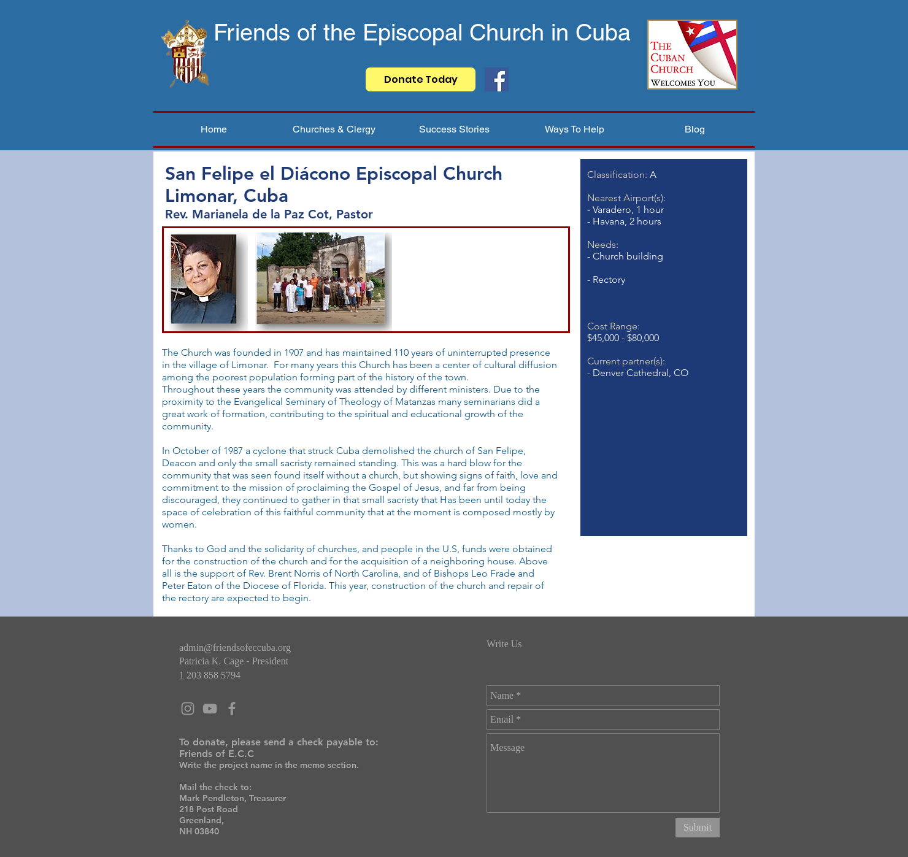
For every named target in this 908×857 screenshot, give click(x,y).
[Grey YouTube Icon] (209, 708)
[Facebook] (497, 79)
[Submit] (697, 827)
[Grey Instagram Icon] (187, 708)
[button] (334, 129)
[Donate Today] (420, 79)
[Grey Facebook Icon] (231, 708)
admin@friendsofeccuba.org (235, 647)
